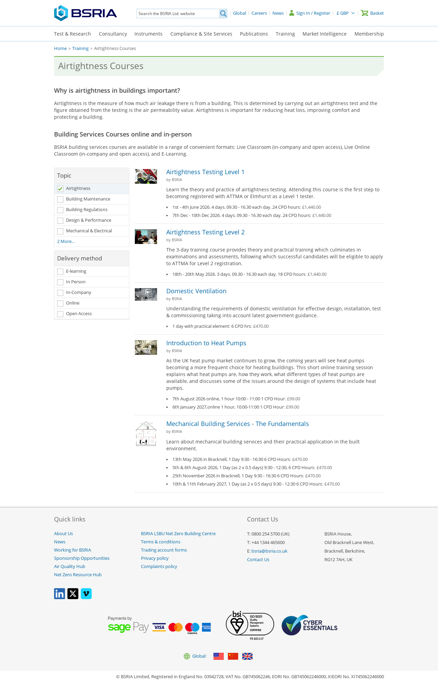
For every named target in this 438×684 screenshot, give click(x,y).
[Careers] (259, 13)
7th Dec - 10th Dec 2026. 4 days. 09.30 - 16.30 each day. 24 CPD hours (251, 215)
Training (285, 33)
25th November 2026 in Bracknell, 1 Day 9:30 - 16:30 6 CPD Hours (246, 476)
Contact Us (258, 560)
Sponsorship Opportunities (82, 558)
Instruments (148, 33)
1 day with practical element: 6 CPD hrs (220, 326)
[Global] (239, 13)
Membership (369, 33)
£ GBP (343, 13)
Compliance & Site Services (201, 33)
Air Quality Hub (69, 566)
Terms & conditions (160, 542)
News (59, 542)
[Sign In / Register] (309, 13)
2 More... (66, 241)
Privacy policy (155, 558)
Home (60, 48)
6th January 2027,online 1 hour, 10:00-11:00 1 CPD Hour (235, 407)
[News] (278, 13)
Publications (254, 33)
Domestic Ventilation (196, 291)
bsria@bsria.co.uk (269, 551)
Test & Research (72, 33)
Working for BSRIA (72, 550)
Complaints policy (159, 566)
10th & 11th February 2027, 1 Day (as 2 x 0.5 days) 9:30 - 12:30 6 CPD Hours (256, 484)
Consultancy (113, 33)
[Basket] (372, 13)
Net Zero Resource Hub (78, 575)
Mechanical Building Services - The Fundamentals (237, 424)
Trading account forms (164, 550)
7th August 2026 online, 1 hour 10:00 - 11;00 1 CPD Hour (236, 399)
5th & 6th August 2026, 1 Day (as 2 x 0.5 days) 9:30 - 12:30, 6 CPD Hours (252, 468)
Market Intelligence (324, 33)
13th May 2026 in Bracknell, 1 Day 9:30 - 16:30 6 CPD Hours (240, 459)
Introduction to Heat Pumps (206, 343)
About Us (63, 534)
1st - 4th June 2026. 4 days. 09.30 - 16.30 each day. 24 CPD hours (246, 207)
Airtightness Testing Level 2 (205, 232)
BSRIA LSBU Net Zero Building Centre (178, 534)
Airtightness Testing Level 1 (205, 172)
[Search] (223, 13)
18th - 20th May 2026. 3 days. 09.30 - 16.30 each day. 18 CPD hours (249, 274)
